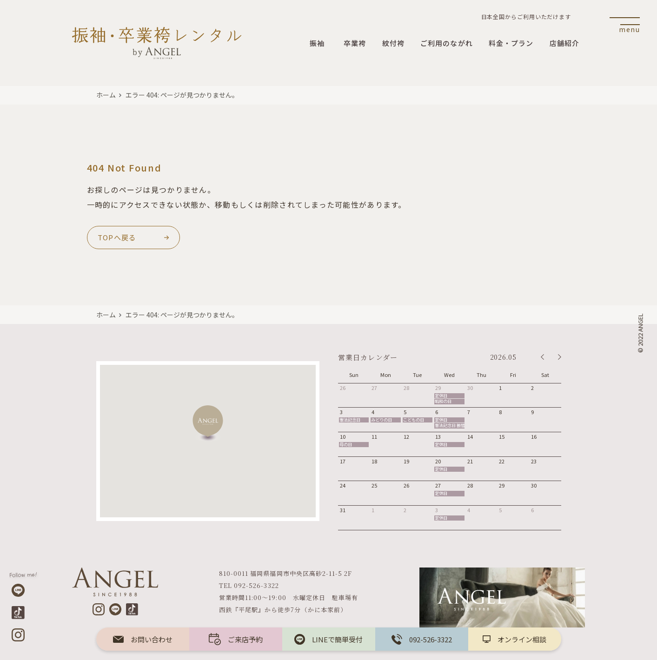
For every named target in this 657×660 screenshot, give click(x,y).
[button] (208, 423)
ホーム (106, 94)
